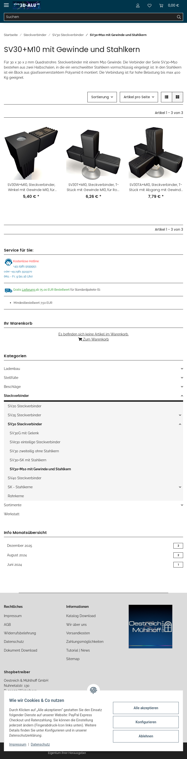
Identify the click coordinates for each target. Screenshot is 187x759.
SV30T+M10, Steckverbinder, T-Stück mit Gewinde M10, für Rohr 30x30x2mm (94, 187)
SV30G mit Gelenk (24, 433)
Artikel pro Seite (137, 97)
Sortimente (12, 505)
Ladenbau (12, 369)
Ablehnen (143, 736)
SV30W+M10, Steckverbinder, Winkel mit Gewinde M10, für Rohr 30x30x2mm (31, 187)
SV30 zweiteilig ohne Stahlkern (34, 451)
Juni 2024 (93, 564)
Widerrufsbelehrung (20, 633)
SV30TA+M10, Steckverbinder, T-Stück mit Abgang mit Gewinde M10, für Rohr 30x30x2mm (156, 187)
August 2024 (93, 555)
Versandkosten (78, 633)
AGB (7, 625)
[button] (138, 5)
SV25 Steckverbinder (24, 415)
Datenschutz (14, 642)
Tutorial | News (78, 650)
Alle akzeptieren (143, 708)
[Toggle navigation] (6, 3)
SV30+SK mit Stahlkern (28, 460)
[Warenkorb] (169, 5)
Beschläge (12, 387)
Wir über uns (76, 625)
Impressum (13, 616)
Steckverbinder (16, 396)
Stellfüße (11, 378)
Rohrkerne (16, 496)
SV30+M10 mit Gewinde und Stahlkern (40, 469)
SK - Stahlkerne (20, 487)
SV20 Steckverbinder (24, 406)
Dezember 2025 (93, 546)
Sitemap (73, 659)
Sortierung (100, 97)
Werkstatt (11, 514)
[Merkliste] (149, 5)
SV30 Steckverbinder (25, 424)
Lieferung (29, 289)
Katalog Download (81, 616)
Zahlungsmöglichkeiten (84, 642)
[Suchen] (89, 17)
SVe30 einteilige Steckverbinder (35, 442)
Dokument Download (20, 650)
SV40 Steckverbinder (24, 478)
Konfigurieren (143, 722)
